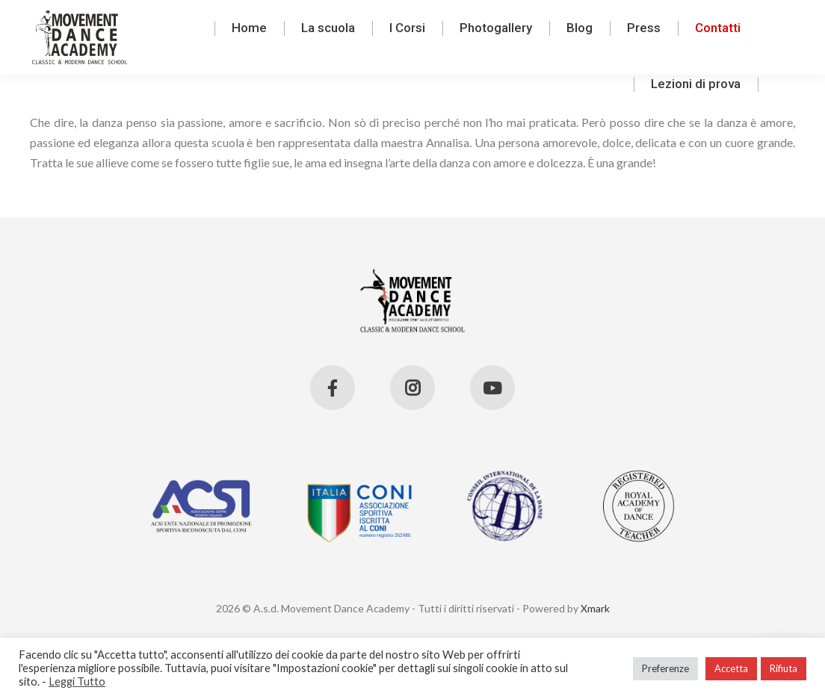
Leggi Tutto (77, 681)
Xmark (595, 608)
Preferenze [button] (665, 668)
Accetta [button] (731, 668)
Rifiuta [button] (783, 668)
